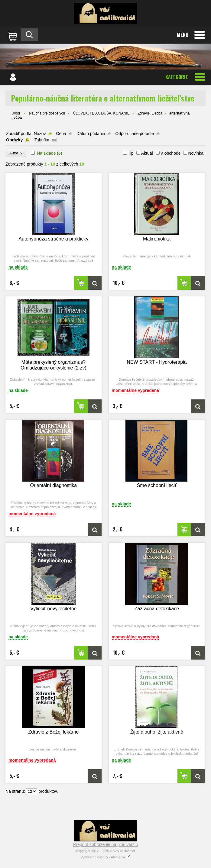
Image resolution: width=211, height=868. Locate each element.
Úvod (15, 113)
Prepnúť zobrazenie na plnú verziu (105, 844)
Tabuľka (41, 139)
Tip (131, 153)
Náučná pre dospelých (47, 113)
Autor (16, 153)
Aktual (147, 153)
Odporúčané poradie (134, 133)
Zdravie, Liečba (150, 113)
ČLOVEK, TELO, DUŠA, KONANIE (101, 113)
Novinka (195, 153)
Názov (40, 133)
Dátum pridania (90, 133)
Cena (61, 133)
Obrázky (14, 139)
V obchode (171, 153)
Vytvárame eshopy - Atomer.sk (106, 857)
